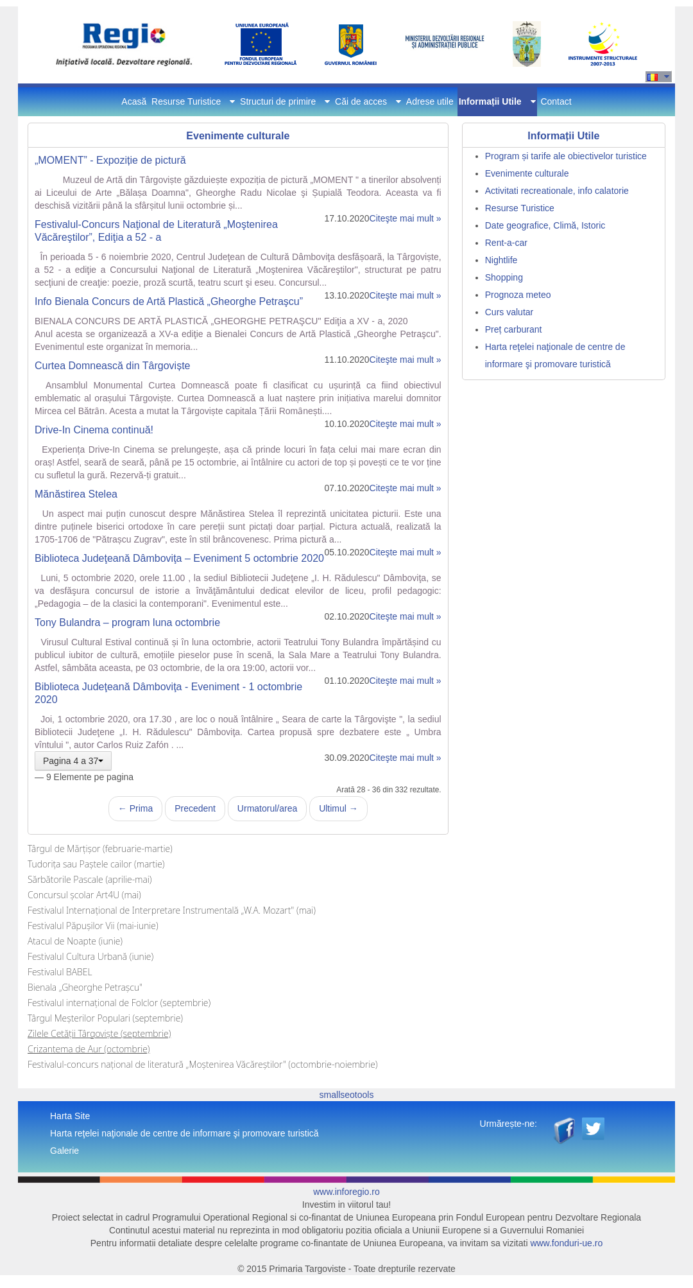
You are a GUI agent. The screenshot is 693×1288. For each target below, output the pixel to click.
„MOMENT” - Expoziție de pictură (110, 160)
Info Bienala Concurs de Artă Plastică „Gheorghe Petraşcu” (169, 301)
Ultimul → (338, 808)
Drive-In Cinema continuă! (94, 429)
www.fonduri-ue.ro (566, 1243)
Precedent (195, 808)
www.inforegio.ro (346, 1192)
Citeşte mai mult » (405, 218)
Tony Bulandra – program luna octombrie (127, 622)
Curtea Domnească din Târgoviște (113, 365)
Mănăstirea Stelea (76, 494)
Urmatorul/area (267, 808)
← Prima (135, 808)
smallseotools (347, 1095)
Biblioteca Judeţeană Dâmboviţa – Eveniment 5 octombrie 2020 (179, 558)
